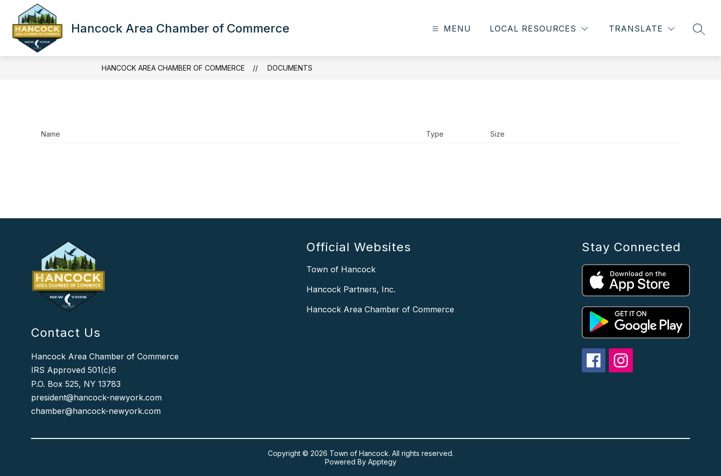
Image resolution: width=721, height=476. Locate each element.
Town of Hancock (341, 269)
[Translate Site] (641, 29)
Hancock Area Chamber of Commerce (173, 68)
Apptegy (382, 461)
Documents (289, 68)
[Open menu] (450, 29)
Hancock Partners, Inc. (351, 289)
